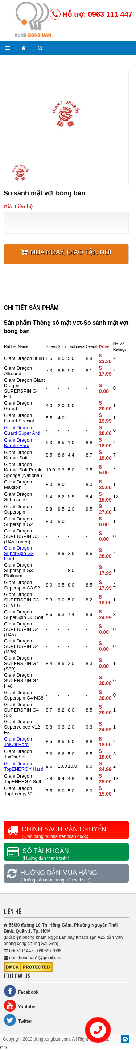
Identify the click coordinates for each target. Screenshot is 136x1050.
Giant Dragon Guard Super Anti (22, 430)
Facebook (21, 991)
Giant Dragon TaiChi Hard (18, 741)
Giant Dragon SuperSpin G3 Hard (19, 553)
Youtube (19, 1005)
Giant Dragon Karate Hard (18, 442)
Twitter (18, 1020)
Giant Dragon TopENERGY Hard (23, 766)
